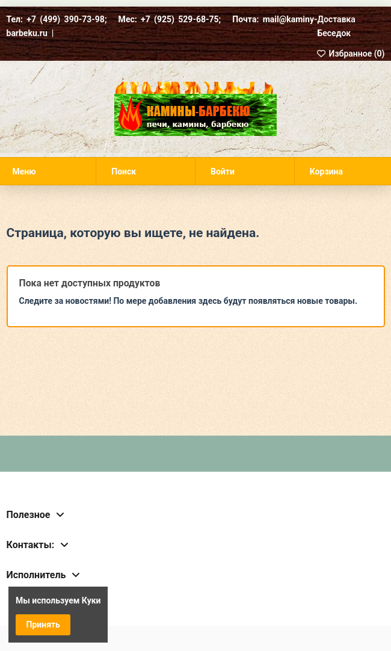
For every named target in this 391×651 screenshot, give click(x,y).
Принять (43, 624)
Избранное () (350, 53)
